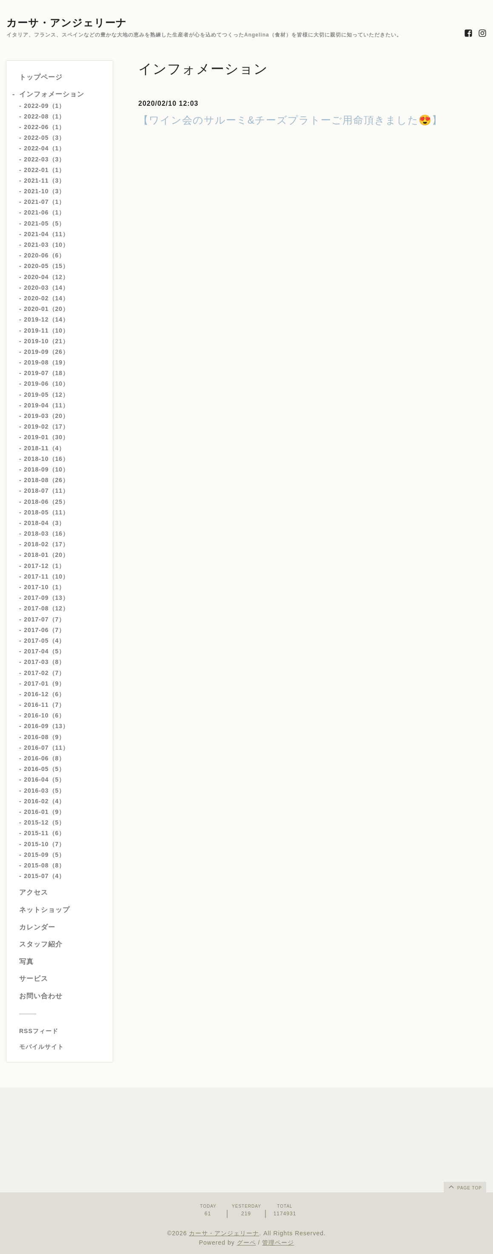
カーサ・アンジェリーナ (66, 22)
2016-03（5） (44, 790)
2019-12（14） (46, 319)
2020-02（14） (46, 298)
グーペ (246, 1242)
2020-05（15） (46, 266)
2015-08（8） (44, 865)
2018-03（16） (46, 533)
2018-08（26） (46, 480)
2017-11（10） (46, 576)
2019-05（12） (46, 394)
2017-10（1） (44, 587)
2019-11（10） (46, 330)
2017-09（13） (46, 597)
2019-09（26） (46, 351)
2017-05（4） (44, 640)
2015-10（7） (44, 844)
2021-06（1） (44, 212)
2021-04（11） (46, 234)
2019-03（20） (46, 415)
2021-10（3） (44, 191)
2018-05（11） (46, 512)
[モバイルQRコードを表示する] (62, 1046)
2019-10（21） (46, 341)
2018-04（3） (44, 523)
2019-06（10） (46, 383)
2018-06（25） (46, 501)
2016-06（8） (44, 758)
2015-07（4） (44, 876)
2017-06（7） (44, 630)
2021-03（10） (46, 244)
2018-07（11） (46, 490)
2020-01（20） (46, 308)
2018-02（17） (46, 544)
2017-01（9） (44, 683)
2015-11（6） (44, 833)
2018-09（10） (46, 469)
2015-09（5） (44, 854)
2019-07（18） (46, 373)
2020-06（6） (44, 255)
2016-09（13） (46, 726)
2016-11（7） (44, 704)
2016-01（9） (44, 811)
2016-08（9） (44, 737)
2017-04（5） (44, 651)
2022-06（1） (44, 127)
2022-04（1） (44, 148)
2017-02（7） (44, 672)
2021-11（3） (44, 180)
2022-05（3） (44, 137)
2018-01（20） (46, 554)
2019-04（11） (46, 405)
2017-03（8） (44, 661)
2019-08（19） (46, 362)
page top (464, 1186)
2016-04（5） (44, 779)
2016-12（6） (44, 694)
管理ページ (278, 1242)
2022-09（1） (44, 105)
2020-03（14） (46, 287)
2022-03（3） (44, 159)
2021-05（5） (44, 223)
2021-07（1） (44, 201)
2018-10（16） (46, 458)
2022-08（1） (44, 116)
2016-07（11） (46, 747)
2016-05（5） (44, 768)
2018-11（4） (44, 448)
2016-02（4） (44, 801)
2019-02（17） (46, 426)
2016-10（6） (44, 715)
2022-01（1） (44, 170)
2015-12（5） (44, 822)
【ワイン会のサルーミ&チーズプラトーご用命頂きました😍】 (290, 120)
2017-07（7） (44, 619)
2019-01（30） (46, 437)
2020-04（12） (46, 277)
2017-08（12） (46, 608)
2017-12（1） (44, 565)
